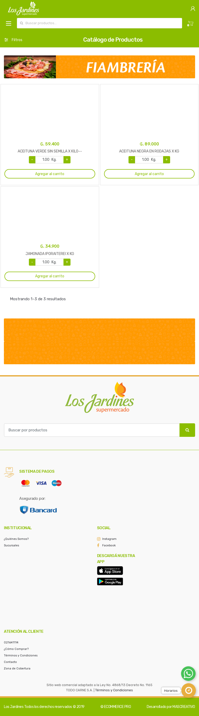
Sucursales (11, 545)
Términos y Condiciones (20, 655)
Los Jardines (13, 707)
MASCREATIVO (183, 707)
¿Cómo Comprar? (16, 649)
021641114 (11, 642)
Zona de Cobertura (17, 668)
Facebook (109, 545)
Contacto (10, 662)
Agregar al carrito (49, 174)
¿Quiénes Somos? (16, 539)
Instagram (109, 539)
